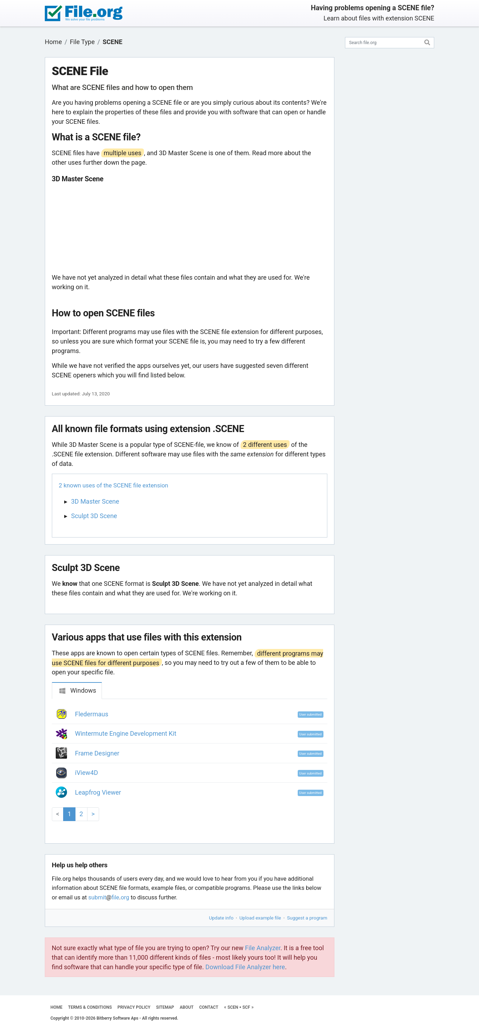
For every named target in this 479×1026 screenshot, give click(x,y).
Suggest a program (307, 918)
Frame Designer (97, 753)
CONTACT (208, 1007)
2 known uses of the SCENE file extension (113, 485)
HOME (56, 1007)
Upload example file (260, 918)
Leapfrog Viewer (98, 792)
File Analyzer (262, 948)
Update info (221, 918)
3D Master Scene (95, 501)
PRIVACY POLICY (133, 1007)
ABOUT (187, 1007)
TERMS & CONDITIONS (90, 1007)
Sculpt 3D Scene (94, 516)
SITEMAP (165, 1007)
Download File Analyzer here (245, 967)
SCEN (233, 1007)
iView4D (86, 772)
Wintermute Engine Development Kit (125, 733)
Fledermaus (91, 714)
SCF (246, 1007)
